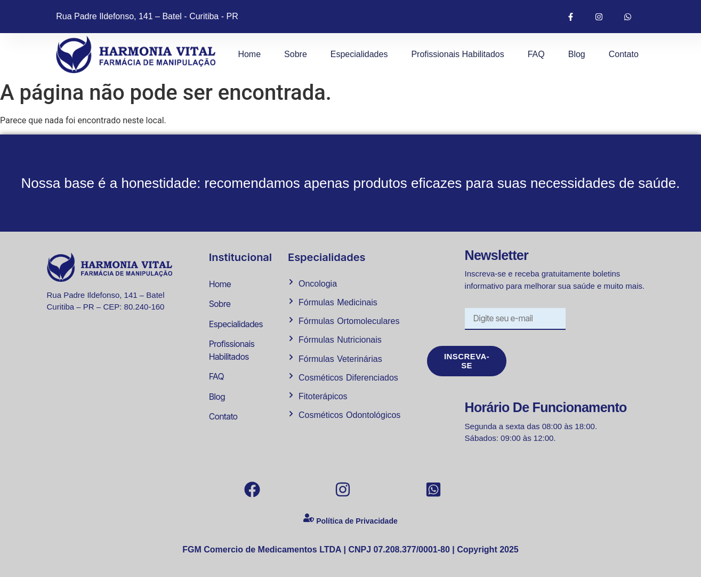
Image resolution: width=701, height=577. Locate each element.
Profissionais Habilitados (457, 54)
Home (249, 54)
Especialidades (359, 54)
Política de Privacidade (357, 521)
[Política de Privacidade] (308, 520)
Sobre (295, 54)
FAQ (536, 54)
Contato (624, 54)
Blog (576, 54)
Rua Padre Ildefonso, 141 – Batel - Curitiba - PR (147, 16)
